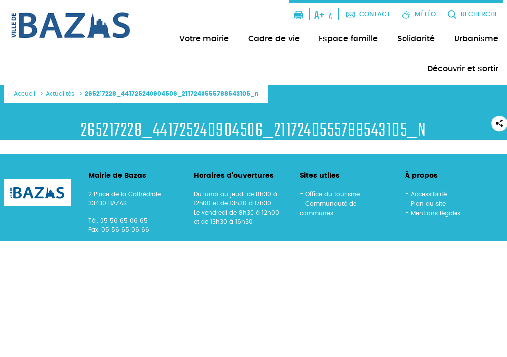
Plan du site (428, 204)
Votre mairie (204, 39)
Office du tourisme (332, 194)
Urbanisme (476, 39)
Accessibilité (429, 194)
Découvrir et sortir (462, 69)
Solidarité (416, 39)
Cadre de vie (274, 39)
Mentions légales (435, 213)
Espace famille (348, 39)
